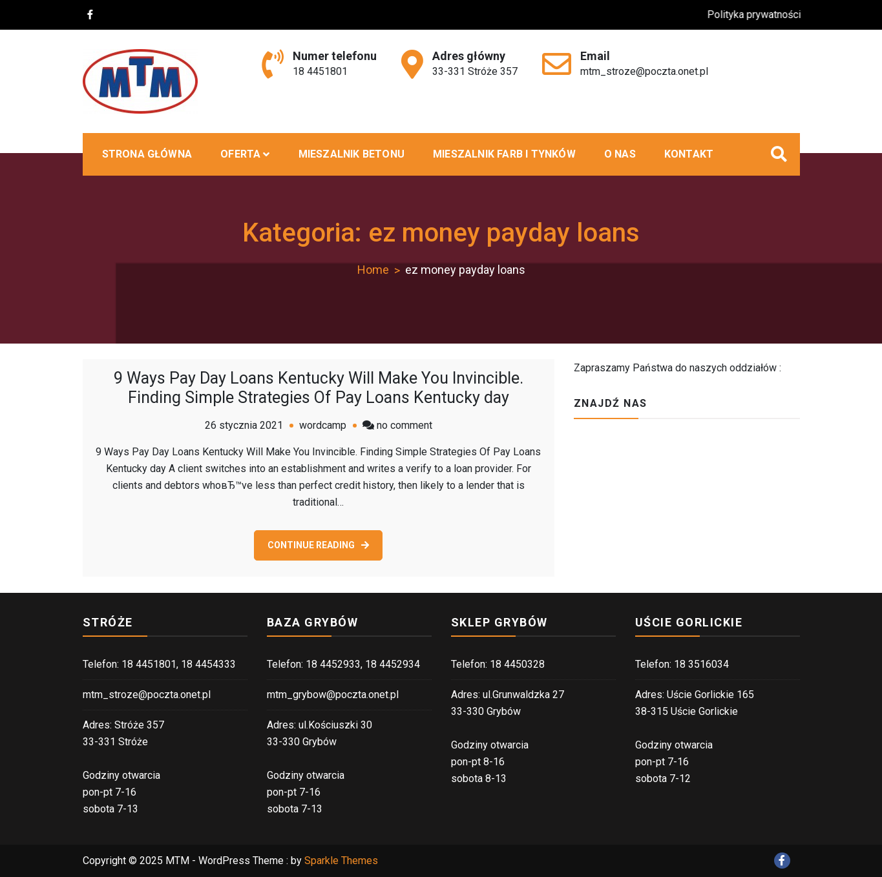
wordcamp (322, 425)
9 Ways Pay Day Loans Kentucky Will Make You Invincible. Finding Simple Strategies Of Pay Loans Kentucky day (318, 388)
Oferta (240, 154)
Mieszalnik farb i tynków (504, 154)
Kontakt (688, 154)
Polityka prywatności (761, 14)
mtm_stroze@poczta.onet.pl (644, 71)
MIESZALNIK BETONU (351, 154)
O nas (620, 154)
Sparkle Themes (341, 860)
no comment (404, 425)
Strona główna (147, 154)
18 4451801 (320, 71)
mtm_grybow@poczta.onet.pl (333, 694)
